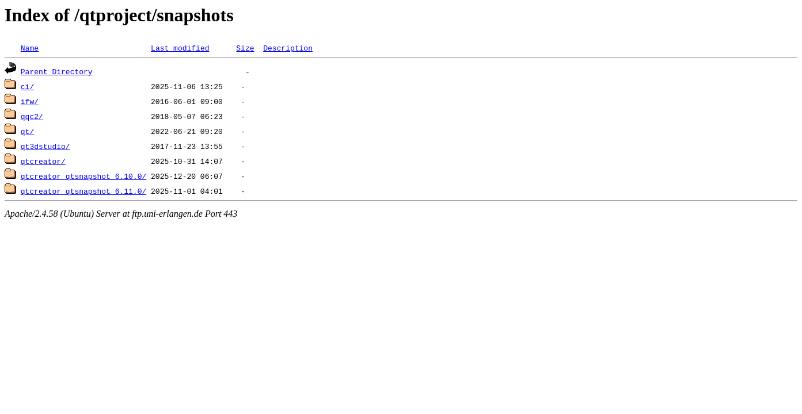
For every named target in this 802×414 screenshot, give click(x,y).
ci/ (27, 86)
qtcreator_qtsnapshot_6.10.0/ (83, 176)
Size (245, 48)
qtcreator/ (43, 161)
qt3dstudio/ (45, 146)
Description (288, 48)
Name (30, 48)
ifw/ (30, 101)
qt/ (27, 131)
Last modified (180, 48)
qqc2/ (32, 116)
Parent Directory (57, 71)
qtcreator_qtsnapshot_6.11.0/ (83, 191)
